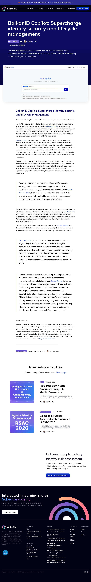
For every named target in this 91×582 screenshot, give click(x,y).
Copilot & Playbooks (32, 556)
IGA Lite (29, 538)
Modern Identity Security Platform (56, 557)
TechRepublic (69, 212)
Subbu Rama (56, 281)
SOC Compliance (52, 548)
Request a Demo (10, 512)
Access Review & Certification (32, 546)
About (72, 529)
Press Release (83, 534)
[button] (31, 8)
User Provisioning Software (55, 553)
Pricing (40, 8)
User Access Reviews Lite (34, 531)
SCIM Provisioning (52, 555)
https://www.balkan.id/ (47, 339)
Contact (72, 534)
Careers (72, 531)
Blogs (82, 529)
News (83, 531)
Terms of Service (31, 572)
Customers (49, 8)
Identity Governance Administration (52, 534)
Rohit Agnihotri (25, 240)
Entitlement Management (54, 545)
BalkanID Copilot (52, 126)
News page (61, 372)
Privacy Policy (40, 572)
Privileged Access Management (56, 540)
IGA (28, 558)
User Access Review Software (55, 529)
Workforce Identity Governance (56, 560)
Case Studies (72, 539)
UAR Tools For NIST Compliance (56, 538)
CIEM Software (51, 543)
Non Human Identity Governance (56, 562)
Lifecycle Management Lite (34, 536)
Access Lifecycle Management (31, 553)
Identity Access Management (55, 550)
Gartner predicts (62, 225)
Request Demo (83, 8)
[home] (9, 8)
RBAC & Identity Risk (32, 550)
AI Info (72, 543)
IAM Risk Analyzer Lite (33, 534)
